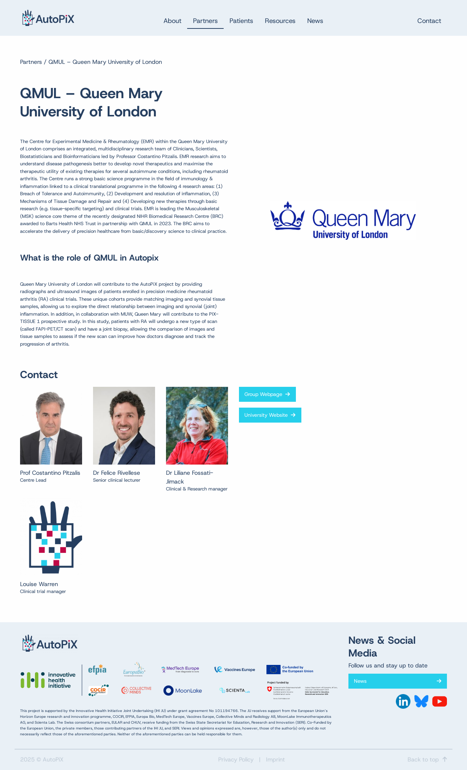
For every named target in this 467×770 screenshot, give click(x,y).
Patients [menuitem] (241, 20)
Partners (31, 62)
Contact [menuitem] (429, 20)
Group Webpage (267, 394)
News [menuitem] (315, 20)
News (397, 681)
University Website (270, 415)
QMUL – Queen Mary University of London (105, 62)
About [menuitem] (172, 20)
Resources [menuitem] (280, 20)
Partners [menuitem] (205, 20)
